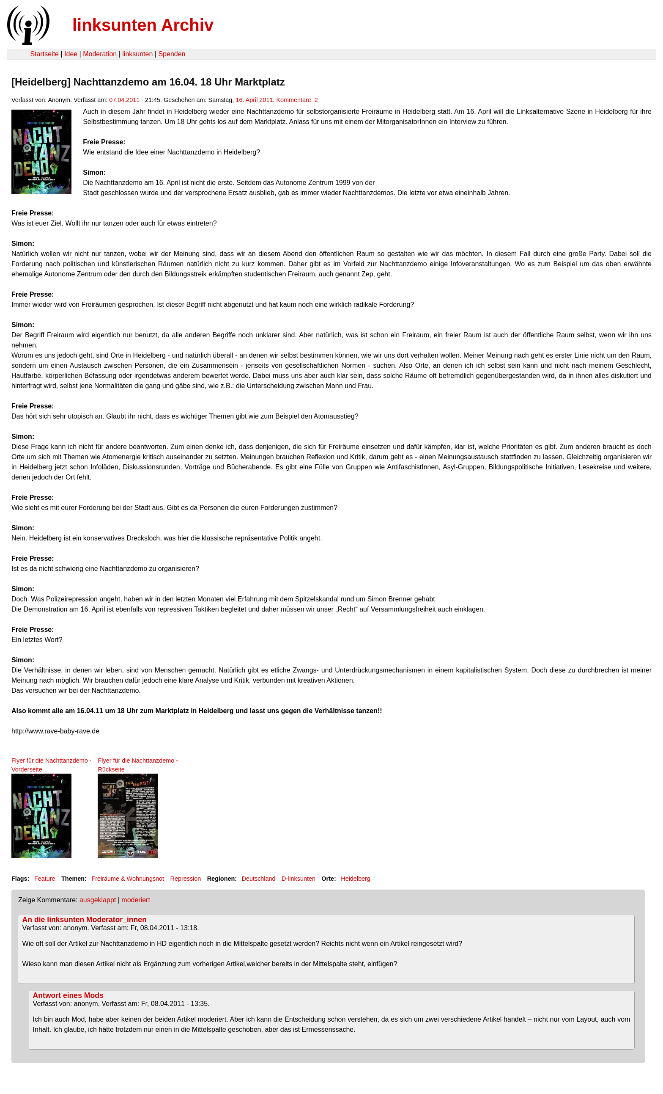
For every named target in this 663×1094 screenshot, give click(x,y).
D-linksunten (298, 878)
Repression (185, 878)
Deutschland (259, 878)
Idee (70, 54)
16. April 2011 (254, 99)
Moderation (100, 54)
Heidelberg (355, 878)
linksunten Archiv (143, 25)
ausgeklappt (97, 900)
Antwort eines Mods (68, 995)
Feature (44, 878)
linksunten (137, 54)
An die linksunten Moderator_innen (84, 919)
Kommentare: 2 (297, 99)
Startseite (44, 54)
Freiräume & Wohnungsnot (127, 878)
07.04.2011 (124, 99)
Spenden (171, 54)
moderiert (135, 900)
